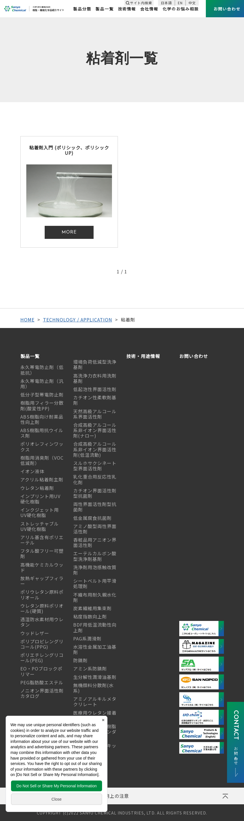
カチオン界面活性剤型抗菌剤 (94, 493)
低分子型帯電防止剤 (42, 394)
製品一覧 (105, 9)
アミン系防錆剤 (90, 668)
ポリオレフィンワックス (42, 446)
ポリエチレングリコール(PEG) (42, 657)
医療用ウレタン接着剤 (94, 715)
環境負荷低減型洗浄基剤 (94, 364)
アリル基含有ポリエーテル (42, 540)
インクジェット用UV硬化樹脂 (39, 512)
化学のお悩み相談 (181, 9)
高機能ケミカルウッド (42, 567)
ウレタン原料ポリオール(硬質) (42, 608)
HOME (27, 319)
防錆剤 (80, 660)
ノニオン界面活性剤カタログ (42, 693)
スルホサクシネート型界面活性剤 (94, 466)
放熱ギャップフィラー (42, 581)
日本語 (166, 2)
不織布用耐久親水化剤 (94, 597)
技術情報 (127, 9)
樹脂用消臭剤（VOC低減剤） (42, 460)
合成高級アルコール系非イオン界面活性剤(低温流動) (94, 449)
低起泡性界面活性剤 (94, 389)
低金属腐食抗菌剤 (92, 518)
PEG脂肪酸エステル (41, 682)
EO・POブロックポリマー (41, 671)
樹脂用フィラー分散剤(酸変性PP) (42, 405)
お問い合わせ (193, 356)
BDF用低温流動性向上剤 (94, 627)
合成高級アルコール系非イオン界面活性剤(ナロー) (94, 430)
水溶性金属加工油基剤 (94, 649)
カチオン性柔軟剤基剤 (94, 400)
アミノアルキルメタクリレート (94, 701)
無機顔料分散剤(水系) (93, 688)
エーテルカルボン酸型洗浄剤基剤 (94, 556)
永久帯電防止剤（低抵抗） (42, 370)
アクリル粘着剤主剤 (41, 479)
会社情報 (149, 9)
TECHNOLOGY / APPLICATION (77, 319)
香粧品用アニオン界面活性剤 (94, 542)
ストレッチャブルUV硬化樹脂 (39, 526)
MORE (69, 232)
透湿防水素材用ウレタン (42, 622)
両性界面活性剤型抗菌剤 (94, 507)
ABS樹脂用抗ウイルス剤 (41, 433)
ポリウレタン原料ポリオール (42, 594)
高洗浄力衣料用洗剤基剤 (94, 378)
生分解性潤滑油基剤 (94, 677)
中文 (192, 2)
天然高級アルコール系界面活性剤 (94, 414)
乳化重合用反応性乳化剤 (94, 479)
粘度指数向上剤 (90, 616)
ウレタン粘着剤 (37, 488)
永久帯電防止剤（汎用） (42, 384)
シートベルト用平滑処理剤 (94, 583)
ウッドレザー (34, 633)
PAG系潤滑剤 (87, 638)
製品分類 (82, 9)
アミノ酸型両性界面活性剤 (94, 529)
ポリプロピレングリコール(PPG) (42, 644)
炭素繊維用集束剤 (92, 608)
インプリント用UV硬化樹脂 (40, 499)
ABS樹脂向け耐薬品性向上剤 (41, 419)
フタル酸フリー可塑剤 (42, 553)
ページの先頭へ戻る (225, 798)
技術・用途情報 (143, 356)
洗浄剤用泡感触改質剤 (94, 570)
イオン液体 (32, 471)
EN (180, 2)
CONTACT (235, 736)
